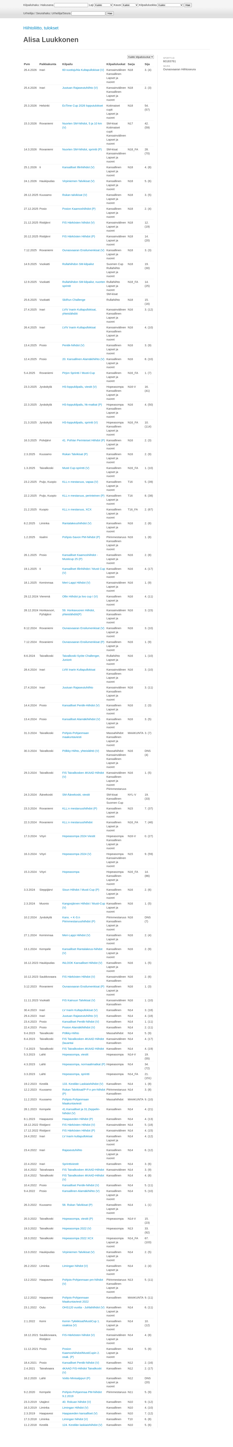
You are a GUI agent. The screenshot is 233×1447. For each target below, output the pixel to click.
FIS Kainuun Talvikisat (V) (78, 1000)
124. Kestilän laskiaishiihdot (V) (82, 1424)
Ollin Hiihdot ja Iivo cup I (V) (80, 596)
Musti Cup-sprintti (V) (75, 468)
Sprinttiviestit (70, 1163)
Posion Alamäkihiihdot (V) (78, 1027)
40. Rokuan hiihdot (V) (76, 1401)
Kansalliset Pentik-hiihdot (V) (80, 1021)
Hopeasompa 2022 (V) (76, 1228)
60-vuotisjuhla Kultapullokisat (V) (83, 69)
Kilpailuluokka (148, 5)
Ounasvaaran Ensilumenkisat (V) (83, 250)
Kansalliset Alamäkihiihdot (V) (81, 719)
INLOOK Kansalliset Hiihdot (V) (82, 962)
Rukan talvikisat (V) (74, 194)
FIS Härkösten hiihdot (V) (78, 222)
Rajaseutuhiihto (72, 1150)
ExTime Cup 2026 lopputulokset (82, 105)
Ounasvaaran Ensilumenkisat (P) (83, 642)
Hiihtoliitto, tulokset (40, 28)
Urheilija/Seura (61, 13)
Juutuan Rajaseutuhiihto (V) (80, 87)
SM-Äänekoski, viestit (76, 794)
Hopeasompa (70, 871)
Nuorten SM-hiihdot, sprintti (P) (82, 149)
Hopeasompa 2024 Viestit (78, 836)
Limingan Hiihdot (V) (75, 1407)
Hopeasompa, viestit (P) (77, 1218)
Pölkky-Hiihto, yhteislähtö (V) (80, 750)
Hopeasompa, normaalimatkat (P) (83, 1064)
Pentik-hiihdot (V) (73, 345)
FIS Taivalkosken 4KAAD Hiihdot (83, 1048)
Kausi (117, 5)
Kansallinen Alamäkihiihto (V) (81, 1191)
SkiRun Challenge (73, 299)
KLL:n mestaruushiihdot (77, 822)
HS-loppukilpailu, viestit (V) (79, 386)
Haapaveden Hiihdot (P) (77, 1119)
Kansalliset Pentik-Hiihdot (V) (81, 705)
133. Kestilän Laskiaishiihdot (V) (82, 1083)
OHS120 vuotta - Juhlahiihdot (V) (83, 1307)
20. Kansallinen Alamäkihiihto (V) (83, 359)
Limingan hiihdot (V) (75, 1265)
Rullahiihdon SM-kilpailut (78, 264)
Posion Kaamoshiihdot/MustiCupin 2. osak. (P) (81, 1352)
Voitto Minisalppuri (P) (76, 1378)
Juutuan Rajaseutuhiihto (77, 687)
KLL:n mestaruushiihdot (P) (79, 808)
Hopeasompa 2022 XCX (77, 1238)
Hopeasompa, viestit (75, 1054)
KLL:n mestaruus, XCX (77, 509)
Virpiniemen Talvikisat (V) (78, 181)
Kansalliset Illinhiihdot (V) (78, 167)
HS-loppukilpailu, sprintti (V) (80, 422)
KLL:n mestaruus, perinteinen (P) (83, 495)
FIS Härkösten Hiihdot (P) (78, 236)
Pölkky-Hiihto (70, 1033)
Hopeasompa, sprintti (76, 1074)
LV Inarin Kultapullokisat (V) (80, 1010)
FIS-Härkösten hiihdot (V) (78, 1335)
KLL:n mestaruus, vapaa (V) (80, 481)
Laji (91, 5)
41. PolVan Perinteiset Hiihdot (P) (83, 440)
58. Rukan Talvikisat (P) (77, 1204)
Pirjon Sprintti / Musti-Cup (78, 372)
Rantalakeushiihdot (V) (76, 523)
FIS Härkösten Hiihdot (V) (78, 976)
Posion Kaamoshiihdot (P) (79, 208)
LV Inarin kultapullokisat (77, 1136)
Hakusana (47, 5)
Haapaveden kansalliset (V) (79, 1413)
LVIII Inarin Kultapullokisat (78, 669)
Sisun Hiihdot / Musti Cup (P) (80, 889)
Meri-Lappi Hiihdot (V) (76, 582)
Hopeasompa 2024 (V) (76, 854)
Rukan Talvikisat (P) (75, 454)
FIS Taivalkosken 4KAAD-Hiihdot (83, 1169)
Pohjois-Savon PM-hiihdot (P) (81, 537)
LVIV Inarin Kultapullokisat (79, 327)
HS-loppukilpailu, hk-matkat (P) (82, 404)
